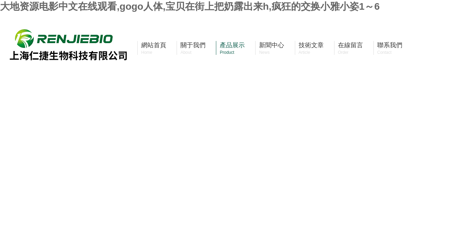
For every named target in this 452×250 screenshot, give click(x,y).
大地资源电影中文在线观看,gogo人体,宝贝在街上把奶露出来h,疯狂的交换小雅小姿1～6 (190, 6)
